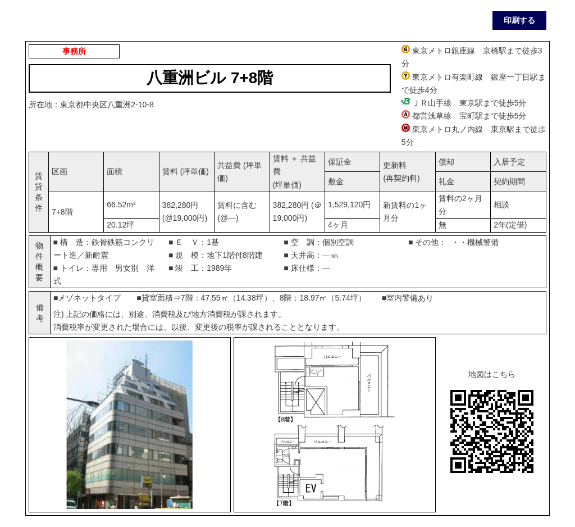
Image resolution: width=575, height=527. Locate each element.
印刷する (519, 20)
